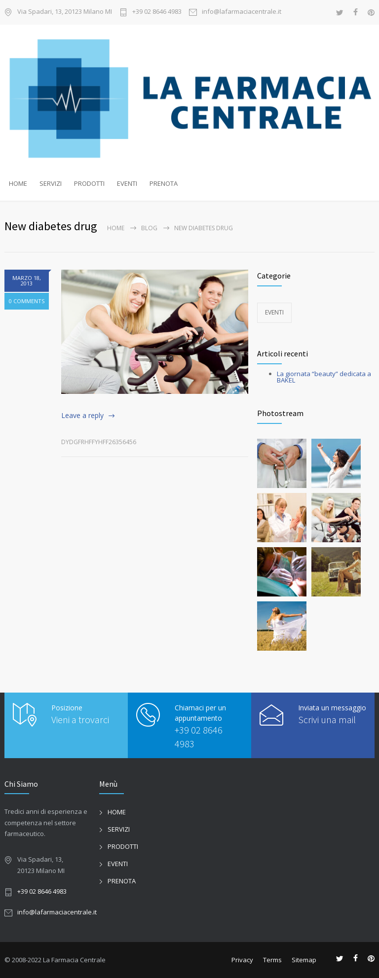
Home (115, 228)
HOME (18, 183)
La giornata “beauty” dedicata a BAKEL (324, 376)
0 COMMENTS (26, 301)
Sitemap (304, 959)
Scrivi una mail (327, 719)
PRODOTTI (89, 183)
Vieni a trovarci (80, 719)
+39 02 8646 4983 (157, 12)
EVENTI (127, 183)
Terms (272, 959)
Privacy (242, 959)
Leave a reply (82, 415)
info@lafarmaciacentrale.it (241, 12)
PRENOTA (164, 183)
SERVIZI (50, 183)
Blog (149, 228)
